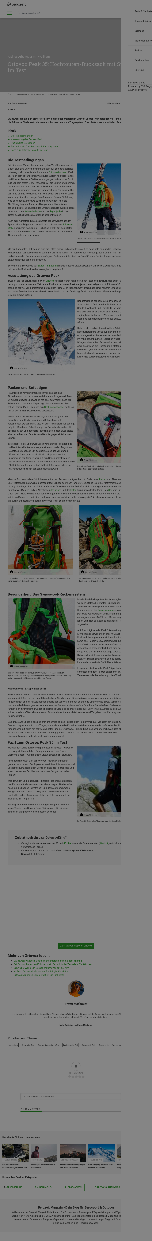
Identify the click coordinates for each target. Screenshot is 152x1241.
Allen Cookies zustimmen (105, 219)
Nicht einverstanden (46, 219)
